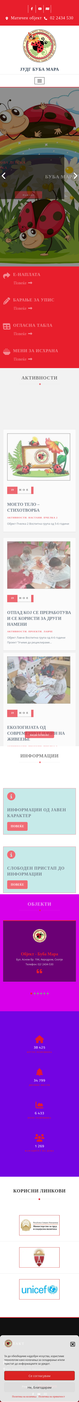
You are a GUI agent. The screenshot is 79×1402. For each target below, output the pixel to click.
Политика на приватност (52, 1396)
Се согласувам (39, 1376)
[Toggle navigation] (40, 80)
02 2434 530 (62, 18)
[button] (73, 1344)
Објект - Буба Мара (39, 954)
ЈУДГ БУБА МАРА (39, 69)
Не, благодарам (39, 1387)
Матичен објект (26, 18)
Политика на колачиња (24, 1396)
